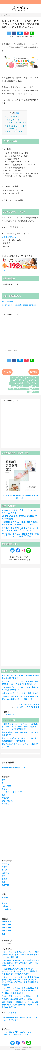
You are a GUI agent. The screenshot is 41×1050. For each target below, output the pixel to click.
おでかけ (5, 798)
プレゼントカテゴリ (16, 389)
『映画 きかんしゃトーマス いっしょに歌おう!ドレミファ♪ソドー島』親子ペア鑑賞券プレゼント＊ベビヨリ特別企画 (20, 726)
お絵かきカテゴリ (18, 386)
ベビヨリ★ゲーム (9, 714)
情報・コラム (7, 801)
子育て (4, 789)
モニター (5, 879)
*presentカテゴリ (18, 377)
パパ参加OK (7, 909)
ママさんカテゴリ (32, 389)
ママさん (5, 864)
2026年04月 (7, 931)
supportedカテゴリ (17, 383)
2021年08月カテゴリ (19, 380)
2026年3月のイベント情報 (28, 704)
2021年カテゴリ (32, 377)
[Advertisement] (20, 331)
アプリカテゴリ (32, 383)
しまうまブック (8, 270)
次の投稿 (7, 372)
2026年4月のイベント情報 (28, 707)
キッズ (4, 870)
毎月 (3, 882)
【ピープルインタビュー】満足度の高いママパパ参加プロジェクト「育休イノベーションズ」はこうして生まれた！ (20, 990)
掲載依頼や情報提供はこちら (13, 767)
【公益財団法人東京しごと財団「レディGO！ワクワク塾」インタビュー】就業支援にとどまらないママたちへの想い (20, 971)
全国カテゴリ (33, 392)
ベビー (4, 867)
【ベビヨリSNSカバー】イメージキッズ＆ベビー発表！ (20, 497)
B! (20, 33)
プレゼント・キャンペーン (13, 792)
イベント (5, 783)
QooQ (24, 1049)
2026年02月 (7, 925)
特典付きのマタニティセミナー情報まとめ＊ (20, 693)
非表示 (16, 113)
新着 (3, 780)
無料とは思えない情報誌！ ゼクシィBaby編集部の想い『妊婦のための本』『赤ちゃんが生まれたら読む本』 (20, 1004)
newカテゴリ (33, 380)
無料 (3, 876)
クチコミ (5, 804)
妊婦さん (5, 873)
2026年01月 (7, 922)
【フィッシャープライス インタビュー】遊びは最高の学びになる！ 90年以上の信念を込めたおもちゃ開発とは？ (20, 954)
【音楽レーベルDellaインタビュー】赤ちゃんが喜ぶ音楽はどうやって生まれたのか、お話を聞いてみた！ (20, 963)
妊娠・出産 (6, 786)
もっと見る (11, 1013)
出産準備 (5, 885)
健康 (3, 795)
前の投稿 (34, 372)
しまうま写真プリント (11, 237)
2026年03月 (7, 928)
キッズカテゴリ (32, 386)
